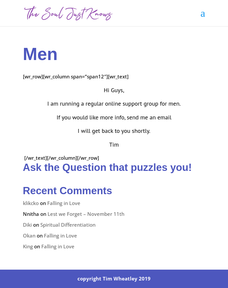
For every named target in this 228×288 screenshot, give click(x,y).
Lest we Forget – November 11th (86, 214)
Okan (29, 235)
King (28, 246)
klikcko (31, 203)
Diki (27, 224)
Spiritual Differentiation (67, 224)
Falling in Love (63, 203)
